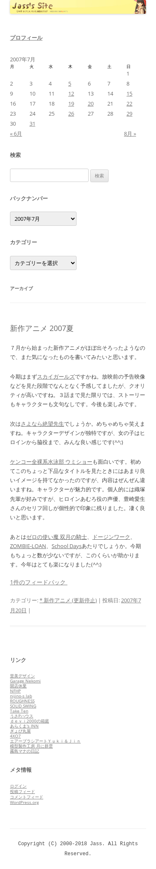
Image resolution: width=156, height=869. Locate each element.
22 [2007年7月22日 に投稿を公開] (129, 103)
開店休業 (18, 686)
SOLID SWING (23, 706)
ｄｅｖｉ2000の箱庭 (29, 721)
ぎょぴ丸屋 (20, 731)
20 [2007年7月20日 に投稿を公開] (91, 103)
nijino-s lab (21, 696)
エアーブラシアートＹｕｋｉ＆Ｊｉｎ (45, 741)
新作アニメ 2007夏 (42, 328)
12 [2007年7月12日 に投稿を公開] (71, 93)
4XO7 (15, 736)
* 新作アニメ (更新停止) (68, 600)
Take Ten (19, 711)
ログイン (18, 786)
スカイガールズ (56, 376)
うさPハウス (21, 716)
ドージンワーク (111, 537)
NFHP (15, 691)
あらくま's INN (24, 726)
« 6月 (16, 133)
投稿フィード (22, 791)
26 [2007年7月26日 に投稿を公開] (71, 113)
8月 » (130, 133)
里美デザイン (22, 676)
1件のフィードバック (38, 582)
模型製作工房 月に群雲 (31, 746)
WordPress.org (24, 802)
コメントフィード (26, 797)
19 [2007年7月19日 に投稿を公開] (71, 103)
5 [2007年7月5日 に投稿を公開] (69, 83)
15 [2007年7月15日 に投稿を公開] (129, 93)
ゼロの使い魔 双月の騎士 (56, 537)
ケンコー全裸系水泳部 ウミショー (51, 461)
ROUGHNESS (22, 701)
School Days (67, 546)
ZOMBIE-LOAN (28, 546)
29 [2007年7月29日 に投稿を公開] (129, 113)
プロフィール (26, 37)
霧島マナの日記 (24, 751)
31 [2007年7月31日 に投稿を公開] (32, 123)
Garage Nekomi (25, 681)
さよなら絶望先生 (42, 423)
